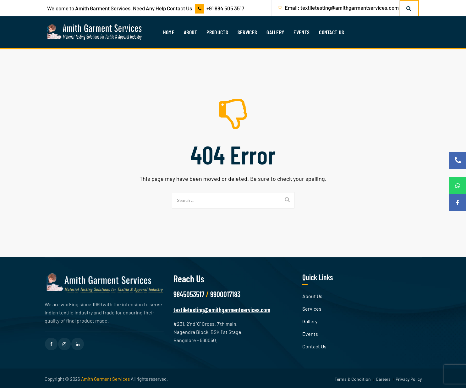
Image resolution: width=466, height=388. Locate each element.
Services (247, 32)
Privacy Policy (409, 379)
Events (301, 32)
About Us (312, 296)
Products (217, 32)
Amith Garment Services (105, 379)
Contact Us (331, 32)
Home (168, 32)
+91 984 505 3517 (225, 8)
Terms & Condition (353, 379)
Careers (383, 379)
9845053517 (188, 294)
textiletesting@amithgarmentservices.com (349, 7)
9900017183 (225, 294)
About (190, 32)
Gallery (275, 32)
